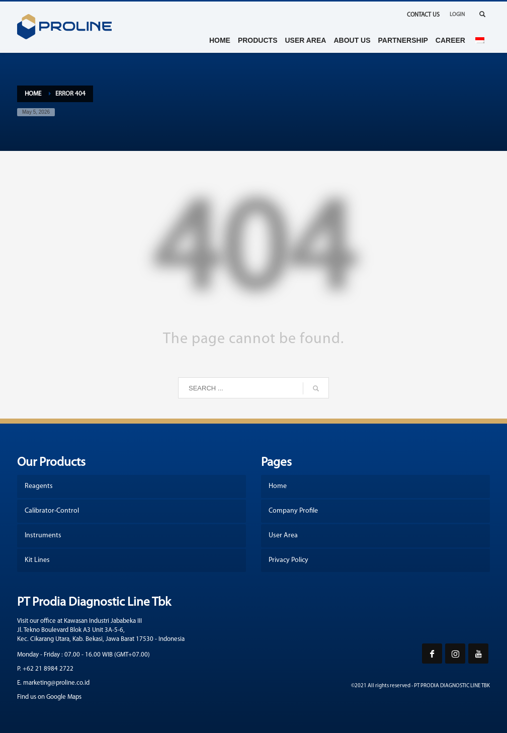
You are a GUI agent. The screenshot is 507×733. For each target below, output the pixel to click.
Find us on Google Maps (49, 697)
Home (33, 94)
